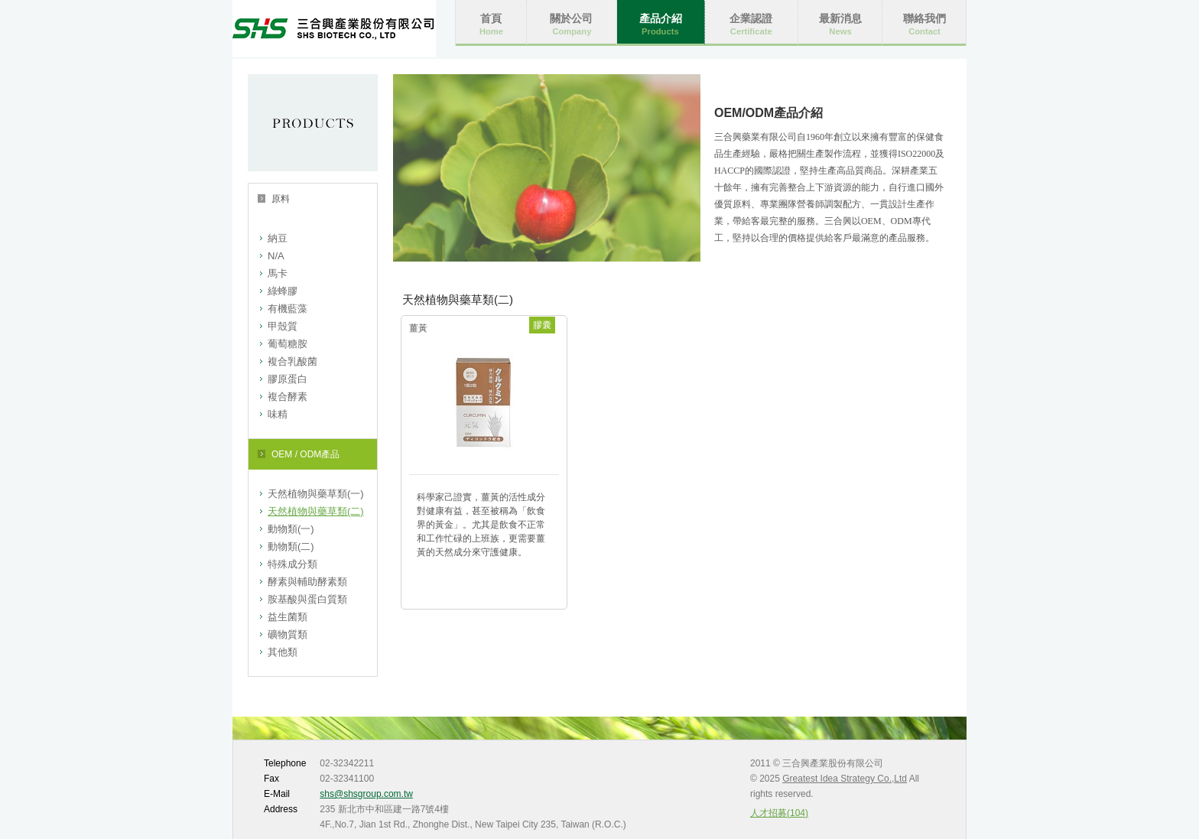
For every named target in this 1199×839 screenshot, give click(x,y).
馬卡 (278, 273)
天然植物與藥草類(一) (316, 493)
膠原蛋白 (287, 379)
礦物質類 (287, 634)
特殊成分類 (292, 564)
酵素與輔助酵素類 (307, 581)
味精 (278, 414)
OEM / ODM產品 (305, 454)
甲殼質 (282, 326)
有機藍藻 (287, 308)
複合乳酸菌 (292, 361)
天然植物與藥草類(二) (316, 511)
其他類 (282, 652)
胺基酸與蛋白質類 (307, 599)
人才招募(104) (779, 813)
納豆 (278, 238)
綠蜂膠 (282, 291)
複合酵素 (287, 396)
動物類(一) (291, 529)
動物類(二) (291, 546)
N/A (276, 256)
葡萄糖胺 (287, 344)
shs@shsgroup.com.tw (366, 794)
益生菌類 (287, 617)
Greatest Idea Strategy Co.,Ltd (844, 778)
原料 (280, 198)
